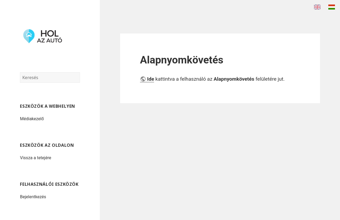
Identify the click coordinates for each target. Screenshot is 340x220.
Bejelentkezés (33, 196)
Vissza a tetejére (35, 157)
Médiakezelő (32, 118)
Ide (150, 79)
